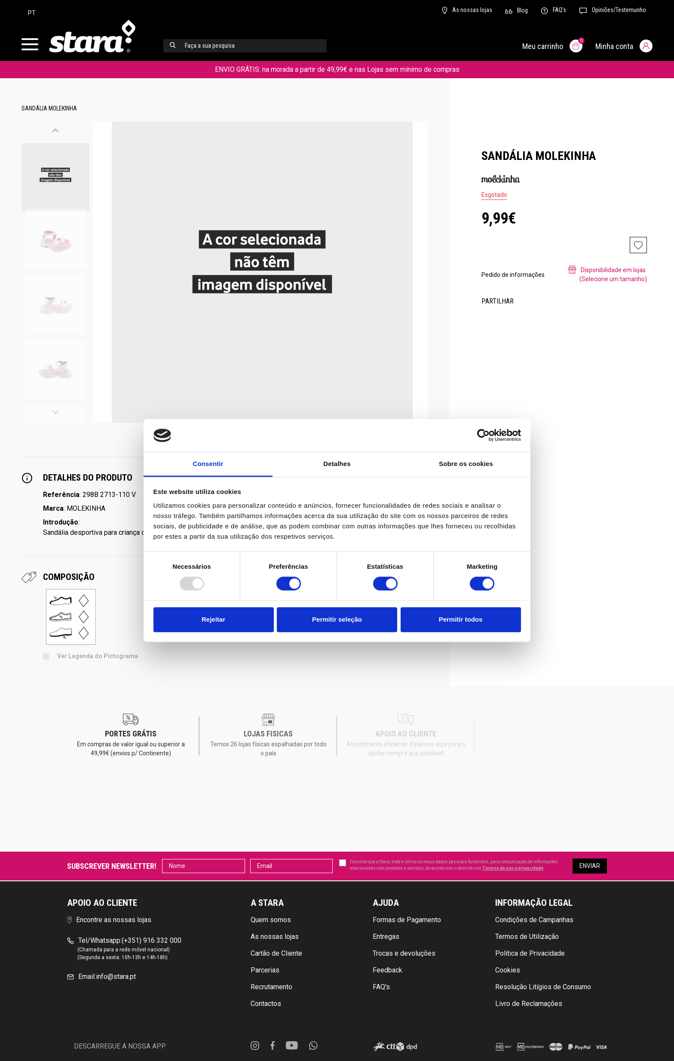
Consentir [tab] (208, 463)
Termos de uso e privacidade (512, 868)
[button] (55, 131)
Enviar (589, 865)
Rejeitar (213, 619)
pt (32, 12)
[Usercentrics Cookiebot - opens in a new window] (483, 435)
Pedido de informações (513, 274)
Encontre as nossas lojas (109, 920)
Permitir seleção (337, 619)
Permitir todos (461, 619)
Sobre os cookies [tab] (466, 463)
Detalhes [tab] (336, 463)
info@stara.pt (101, 977)
